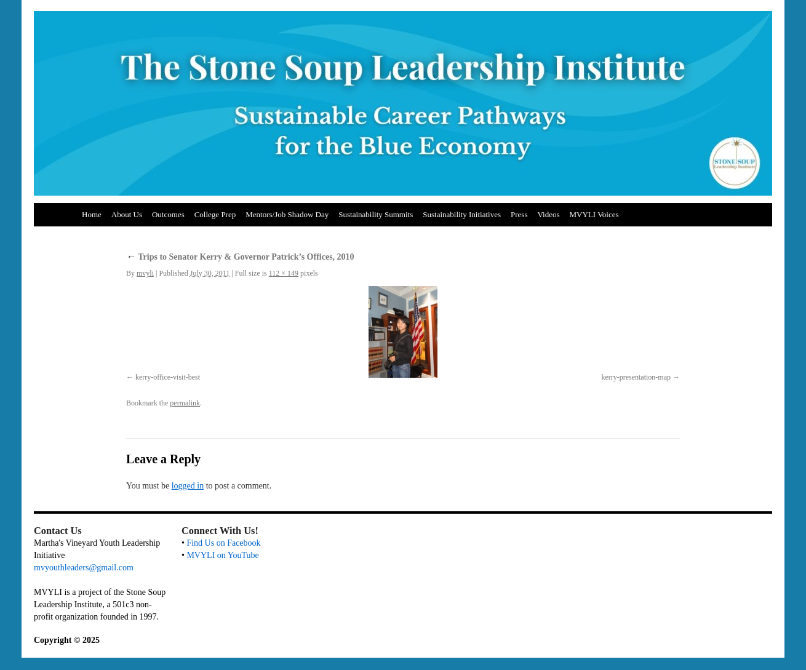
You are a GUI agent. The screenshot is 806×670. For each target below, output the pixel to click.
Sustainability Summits (375, 214)
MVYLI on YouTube (222, 555)
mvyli (145, 273)
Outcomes (168, 214)
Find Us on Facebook (223, 543)
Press (519, 214)
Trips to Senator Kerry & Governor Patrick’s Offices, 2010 (240, 256)
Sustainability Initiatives (462, 214)
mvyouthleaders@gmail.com (84, 567)
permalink (185, 403)
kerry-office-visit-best (167, 377)
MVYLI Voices (594, 214)
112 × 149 (283, 273)
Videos (548, 214)
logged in (188, 485)
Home (92, 214)
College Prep (215, 214)
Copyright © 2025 (67, 640)
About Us (126, 214)
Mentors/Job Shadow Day (287, 214)
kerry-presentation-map (636, 377)
